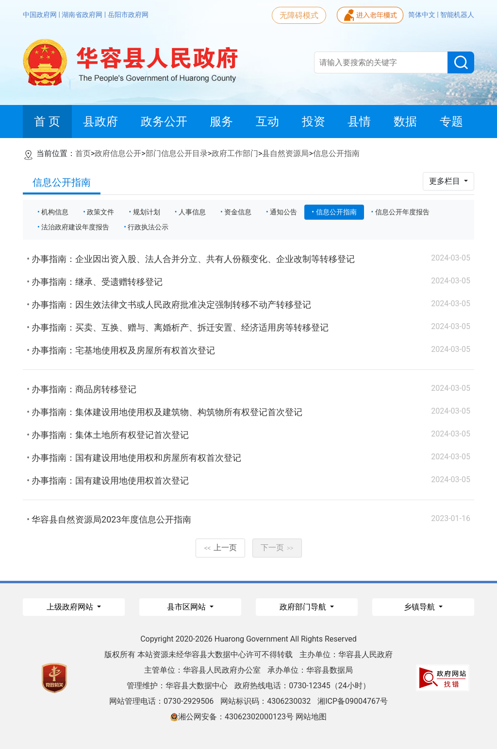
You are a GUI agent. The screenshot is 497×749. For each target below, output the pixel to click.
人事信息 (192, 212)
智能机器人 (457, 14)
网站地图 (311, 716)
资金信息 (237, 212)
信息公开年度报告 (402, 212)
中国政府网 (40, 14)
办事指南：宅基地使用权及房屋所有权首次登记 (123, 350)
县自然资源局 (285, 153)
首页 (83, 153)
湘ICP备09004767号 (352, 701)
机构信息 (54, 212)
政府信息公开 (118, 153)
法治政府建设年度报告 (75, 227)
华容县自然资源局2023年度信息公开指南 (111, 519)
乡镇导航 (420, 606)
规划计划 (146, 212)
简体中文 (422, 14)
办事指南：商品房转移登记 (84, 389)
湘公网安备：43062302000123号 (232, 716)
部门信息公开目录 (177, 153)
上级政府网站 (71, 606)
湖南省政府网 (83, 14)
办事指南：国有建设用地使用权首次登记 (110, 480)
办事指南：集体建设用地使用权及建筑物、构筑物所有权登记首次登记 (167, 412)
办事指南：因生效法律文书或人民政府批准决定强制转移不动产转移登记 (171, 304)
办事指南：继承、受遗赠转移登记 (97, 282)
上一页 (220, 547)
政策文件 (100, 212)
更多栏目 (445, 181)
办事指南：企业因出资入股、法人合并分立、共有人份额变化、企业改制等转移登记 (193, 259)
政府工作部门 (235, 153)
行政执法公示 (148, 227)
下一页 (277, 547)
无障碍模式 (299, 15)
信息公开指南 (336, 153)
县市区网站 (187, 606)
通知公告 (283, 212)
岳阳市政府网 (128, 14)
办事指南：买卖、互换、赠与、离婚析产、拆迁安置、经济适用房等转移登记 (180, 327)
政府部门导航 (304, 606)
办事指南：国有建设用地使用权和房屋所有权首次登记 (136, 458)
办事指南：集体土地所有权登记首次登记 (110, 435)
